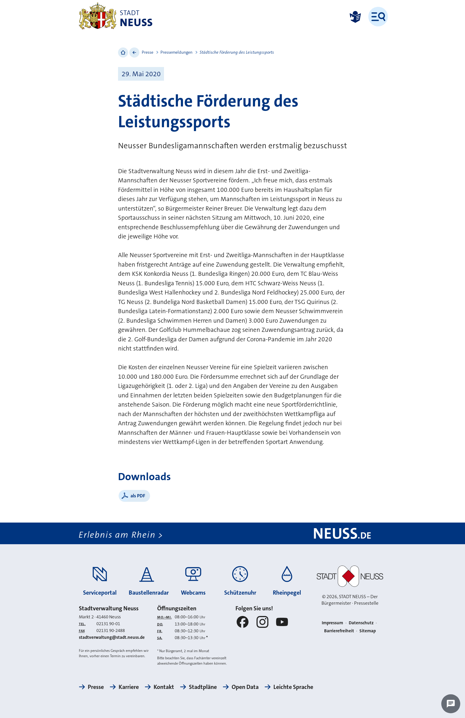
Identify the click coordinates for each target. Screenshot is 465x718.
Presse (147, 52)
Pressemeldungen (176, 52)
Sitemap (367, 631)
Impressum (332, 623)
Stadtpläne (203, 687)
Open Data (245, 687)
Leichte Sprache (293, 687)
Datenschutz (361, 623)
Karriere (129, 687)
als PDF (137, 496)
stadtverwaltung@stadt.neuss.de (112, 637)
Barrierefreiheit (339, 631)
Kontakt (164, 687)
